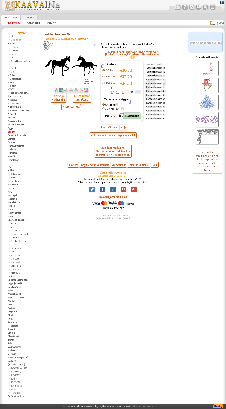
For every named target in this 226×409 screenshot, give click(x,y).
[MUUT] (14, 389)
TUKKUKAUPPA (71, 107)
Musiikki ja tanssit (17, 297)
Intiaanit (14, 237)
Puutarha (12, 322)
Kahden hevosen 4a (155, 102)
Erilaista (14, 47)
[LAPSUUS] (16, 385)
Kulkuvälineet (14, 212)
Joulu (13, 177)
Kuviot (11, 216)
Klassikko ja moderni (20, 61)
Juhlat (11, 170)
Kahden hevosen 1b (155, 71)
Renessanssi (14, 325)
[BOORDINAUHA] (19, 368)
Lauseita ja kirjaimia (18, 279)
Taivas (11, 339)
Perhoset (12, 308)
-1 (102, 127)
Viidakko (12, 350)
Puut (10, 318)
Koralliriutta (14, 202)
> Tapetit (12, 85)
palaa (113, 127)
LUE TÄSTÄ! (82, 99)
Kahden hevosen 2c (155, 87)
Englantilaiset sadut (20, 234)
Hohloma (12, 152)
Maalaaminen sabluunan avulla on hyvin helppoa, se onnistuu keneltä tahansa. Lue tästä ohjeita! (207, 161)
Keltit (10, 191)
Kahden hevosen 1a (155, 67)
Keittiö (11, 188)
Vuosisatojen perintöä (18, 357)
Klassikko (12, 198)
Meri (12, 71)
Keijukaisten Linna (19, 241)
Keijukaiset (13, 184)
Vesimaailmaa (14, 346)
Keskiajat (12, 195)
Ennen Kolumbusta (17, 135)
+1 (123, 127)
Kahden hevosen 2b (155, 83)
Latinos (11, 276)
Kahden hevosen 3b (155, 95)
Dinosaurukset (15, 121)
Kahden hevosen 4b (155, 106)
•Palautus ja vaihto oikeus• (113, 197)
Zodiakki (12, 361)
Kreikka (11, 205)
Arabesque (13, 103)
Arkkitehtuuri (14, 107)
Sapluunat (11, 17)
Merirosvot (15, 255)
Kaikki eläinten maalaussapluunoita (113, 135)
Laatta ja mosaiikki (17, 219)
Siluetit (11, 332)
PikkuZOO (15, 272)
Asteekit (12, 114)
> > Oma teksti (14, 39)
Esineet (11, 138)
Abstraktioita (14, 96)
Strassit (29, 17)
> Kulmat (12, 75)
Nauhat (11, 301)
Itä (9, 167)
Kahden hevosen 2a (155, 79)
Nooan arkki (16, 269)
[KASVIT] (14, 378)
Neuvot (51, 23)
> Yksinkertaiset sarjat (18, 92)
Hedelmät (12, 149)
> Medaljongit (14, 78)
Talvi (10, 343)
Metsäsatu (15, 262)
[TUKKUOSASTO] (16, 364)
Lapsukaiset (16, 248)
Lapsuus (12, 223)
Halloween (15, 174)
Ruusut (11, 329)
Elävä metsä (16, 230)
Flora (13, 57)
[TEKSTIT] (15, 392)
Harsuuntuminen (16, 145)
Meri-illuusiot (14, 294)
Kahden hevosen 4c (155, 110)
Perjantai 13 (13, 311)
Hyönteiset (13, 159)
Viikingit (12, 354)
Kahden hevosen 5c (155, 118)
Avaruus (12, 117)
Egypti (11, 128)
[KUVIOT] (15, 382)
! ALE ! (11, 36)
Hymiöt (11, 156)
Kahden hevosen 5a (155, 114)
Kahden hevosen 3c (155, 98)
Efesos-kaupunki (16, 124)
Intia (10, 163)
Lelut (12, 251)
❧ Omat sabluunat (17, 396)
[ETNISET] (15, 375)
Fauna (13, 54)
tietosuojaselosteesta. (142, 406)
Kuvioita (14, 64)
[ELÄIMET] (15, 371)
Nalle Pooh (15, 265)
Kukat (11, 209)
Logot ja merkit (15, 283)
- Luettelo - (13, 23)
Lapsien (14, 68)
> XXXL (11, 89)
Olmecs (11, 304)
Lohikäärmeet (14, 286)
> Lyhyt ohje (58, 99)
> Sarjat (11, 82)
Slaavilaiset (13, 336)
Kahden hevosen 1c (155, 75)
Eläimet (11, 131)
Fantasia (12, 142)
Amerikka (12, 99)
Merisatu (14, 258)
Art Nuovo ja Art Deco (18, 110)
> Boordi (12, 43)
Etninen (14, 50)
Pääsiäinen (15, 181)
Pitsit (10, 315)
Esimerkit (33, 23)
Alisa (12, 226)
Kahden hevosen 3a (155, 91)
